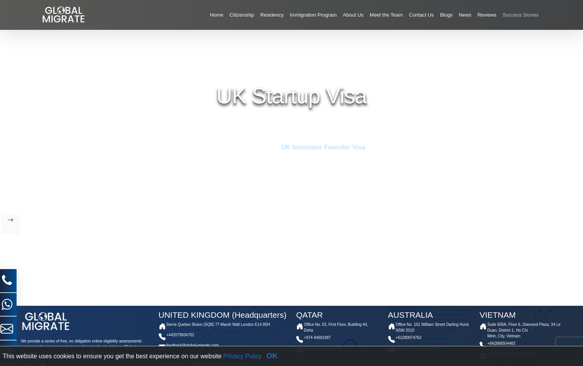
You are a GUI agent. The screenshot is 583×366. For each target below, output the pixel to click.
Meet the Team (386, 15)
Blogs (446, 15)
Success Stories (521, 15)
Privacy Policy (242, 356)
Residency (272, 15)
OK (272, 356)
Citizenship (241, 15)
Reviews (487, 15)
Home (217, 15)
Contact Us (421, 15)
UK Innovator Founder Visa (322, 147)
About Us (353, 15)
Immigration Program (313, 15)
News (465, 15)
